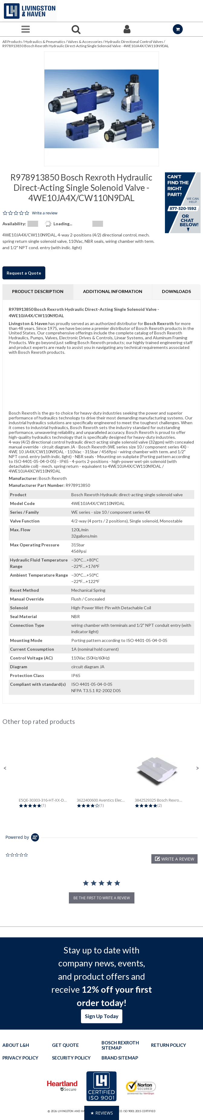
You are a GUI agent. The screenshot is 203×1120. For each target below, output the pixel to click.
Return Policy (168, 1045)
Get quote (65, 1045)
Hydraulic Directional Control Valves (134, 41)
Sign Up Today (101, 1016)
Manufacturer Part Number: (37, 485)
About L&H (15, 1045)
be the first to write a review (101, 897)
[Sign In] (127, 29)
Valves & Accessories (85, 41)
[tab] (101, 502)
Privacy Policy (20, 1057)
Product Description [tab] (37, 291)
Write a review (44, 213)
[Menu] (25, 29)
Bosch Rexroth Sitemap (120, 1045)
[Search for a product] (76, 29)
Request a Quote (24, 272)
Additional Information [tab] (112, 291)
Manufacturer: (23, 478)
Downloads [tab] (176, 291)
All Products (12, 41)
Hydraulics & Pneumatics (44, 41)
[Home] (29, 11)
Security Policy (71, 1057)
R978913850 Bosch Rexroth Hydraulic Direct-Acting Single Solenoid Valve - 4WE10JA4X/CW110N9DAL (85, 46)
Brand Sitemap (120, 1057)
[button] (5, 768)
